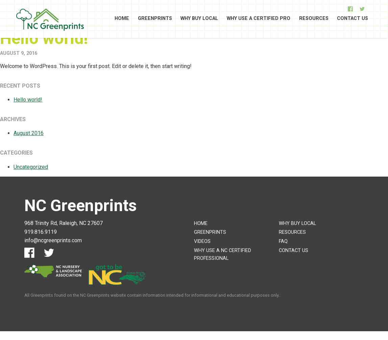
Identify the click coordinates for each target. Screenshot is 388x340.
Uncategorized (31, 167)
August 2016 (29, 133)
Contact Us (352, 19)
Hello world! (44, 38)
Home (122, 19)
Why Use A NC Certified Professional (222, 254)
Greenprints (155, 19)
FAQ (283, 241)
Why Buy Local (199, 19)
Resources (314, 19)
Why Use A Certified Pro (258, 19)
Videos (202, 241)
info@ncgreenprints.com (53, 240)
